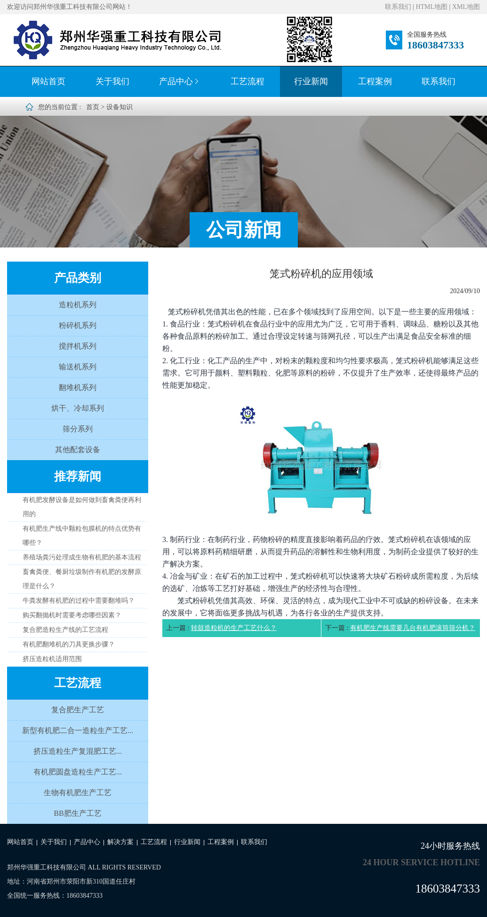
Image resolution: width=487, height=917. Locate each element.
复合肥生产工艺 (77, 710)
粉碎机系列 (77, 325)
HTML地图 (431, 6)
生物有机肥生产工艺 (78, 793)
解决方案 (120, 841)
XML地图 (466, 6)
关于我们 (112, 81)
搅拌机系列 (77, 346)
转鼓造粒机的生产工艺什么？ (234, 627)
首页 (92, 107)
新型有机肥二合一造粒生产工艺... (77, 730)
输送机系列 (77, 367)
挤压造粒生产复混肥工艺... (77, 751)
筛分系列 (78, 429)
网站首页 (48, 81)
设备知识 (119, 107)
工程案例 (375, 81)
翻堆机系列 (77, 387)
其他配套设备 (77, 450)
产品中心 (179, 81)
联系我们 (398, 6)
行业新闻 (311, 81)
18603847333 (435, 45)
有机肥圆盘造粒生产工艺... (77, 772)
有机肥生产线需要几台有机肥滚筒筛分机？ (412, 627)
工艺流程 (247, 81)
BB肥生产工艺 (77, 813)
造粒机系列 (77, 305)
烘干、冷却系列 (77, 408)
